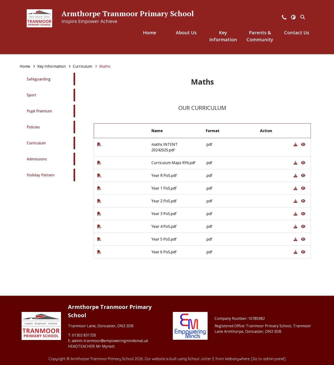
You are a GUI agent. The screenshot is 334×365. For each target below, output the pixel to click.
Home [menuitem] (149, 32)
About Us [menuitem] (186, 32)
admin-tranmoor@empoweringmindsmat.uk (110, 340)
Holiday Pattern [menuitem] (41, 175)
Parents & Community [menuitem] (260, 36)
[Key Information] (51, 66)
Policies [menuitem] (33, 127)
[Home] (25, 66)
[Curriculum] (82, 66)
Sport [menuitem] (31, 95)
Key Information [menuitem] (223, 36)
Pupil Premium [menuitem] (39, 111)
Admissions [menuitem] (37, 159)
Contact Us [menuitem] (296, 32)
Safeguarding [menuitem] (39, 79)
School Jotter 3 (201, 358)
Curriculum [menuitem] (36, 143)
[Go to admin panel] (268, 358)
